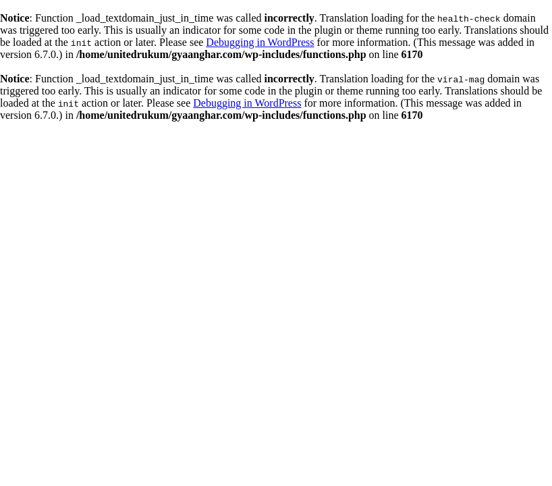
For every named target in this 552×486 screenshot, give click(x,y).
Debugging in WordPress (260, 42)
